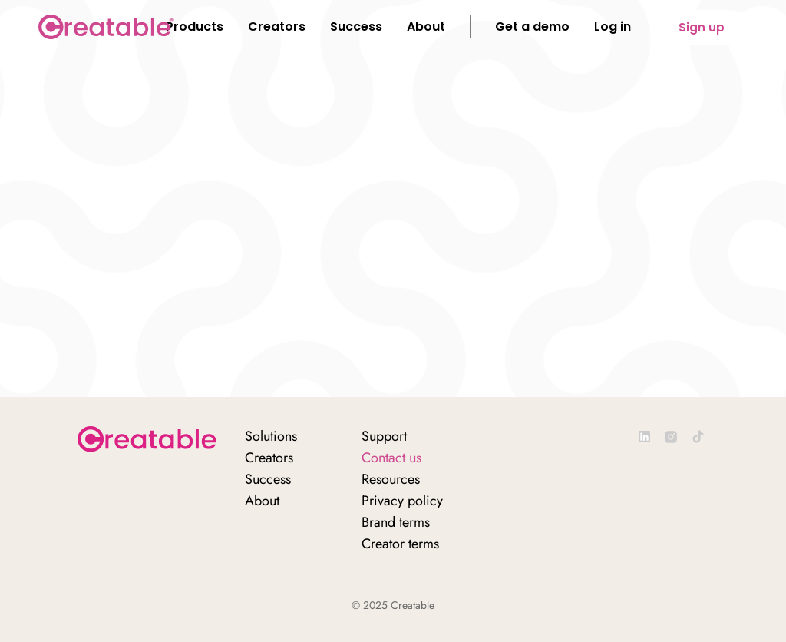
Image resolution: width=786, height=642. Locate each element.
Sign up (702, 27)
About (262, 501)
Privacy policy (402, 501)
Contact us (391, 458)
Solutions (271, 436)
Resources (391, 479)
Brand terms (396, 522)
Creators (269, 458)
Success (268, 479)
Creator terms (400, 544)
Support (384, 436)
